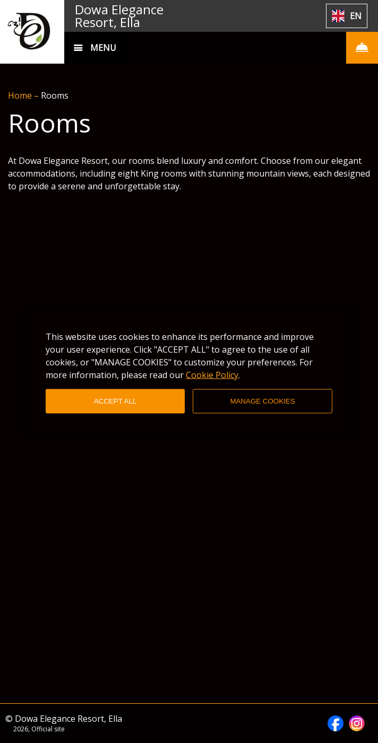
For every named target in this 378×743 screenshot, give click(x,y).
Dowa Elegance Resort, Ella (119, 16)
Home (21, 95)
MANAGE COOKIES (262, 401)
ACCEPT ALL (115, 401)
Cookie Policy (212, 374)
